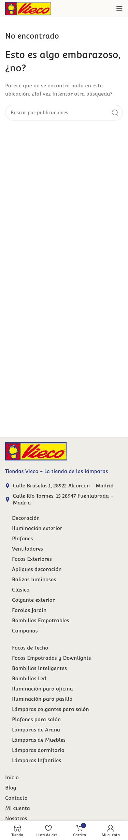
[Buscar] (64, 112)
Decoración (26, 518)
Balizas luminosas (34, 579)
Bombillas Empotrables (40, 620)
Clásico (20, 590)
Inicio (12, 777)
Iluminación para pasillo (42, 699)
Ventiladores (27, 549)
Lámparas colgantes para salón (50, 709)
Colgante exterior (33, 600)
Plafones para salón (36, 719)
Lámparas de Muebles (39, 740)
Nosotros (16, 818)
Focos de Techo (30, 648)
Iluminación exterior (37, 528)
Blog (10, 788)
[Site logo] (28, 8)
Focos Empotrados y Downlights (51, 658)
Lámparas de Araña (36, 729)
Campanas (25, 630)
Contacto (16, 798)
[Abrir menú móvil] (119, 8)
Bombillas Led (29, 678)
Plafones (22, 538)
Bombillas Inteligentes (39, 668)
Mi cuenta (17, 808)
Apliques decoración (36, 569)
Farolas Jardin (29, 610)
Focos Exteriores (32, 559)
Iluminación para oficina (42, 689)
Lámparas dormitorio (38, 750)
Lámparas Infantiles (36, 760)
